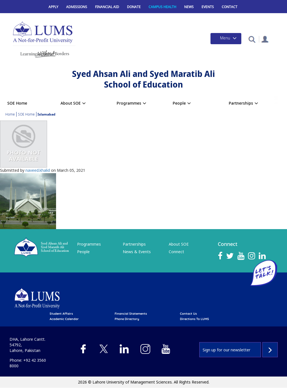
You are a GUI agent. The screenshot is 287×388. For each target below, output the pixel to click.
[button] (252, 39)
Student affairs (61, 314)
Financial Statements (131, 314)
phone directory (127, 319)
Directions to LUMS (194, 319)
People (179, 103)
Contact (229, 6)
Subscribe (270, 349)
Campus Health (162, 6)
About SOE (71, 103)
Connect (176, 251)
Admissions (76, 6)
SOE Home (17, 103)
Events (208, 6)
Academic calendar (64, 319)
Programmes (129, 103)
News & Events (137, 251)
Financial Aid (107, 6)
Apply (53, 6)
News (189, 6)
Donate (134, 6)
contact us (188, 314)
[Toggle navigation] (225, 38)
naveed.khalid (38, 170)
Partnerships (241, 103)
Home (10, 114)
